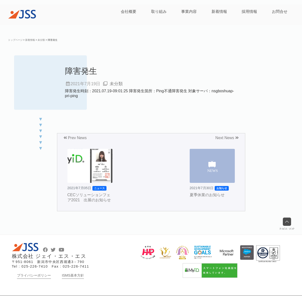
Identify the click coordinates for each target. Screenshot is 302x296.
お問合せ (279, 11)
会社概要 (128, 11)
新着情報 (219, 11)
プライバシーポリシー (34, 275)
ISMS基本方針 (73, 275)
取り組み (159, 11)
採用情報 (249, 11)
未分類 (116, 83)
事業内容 (189, 11)
